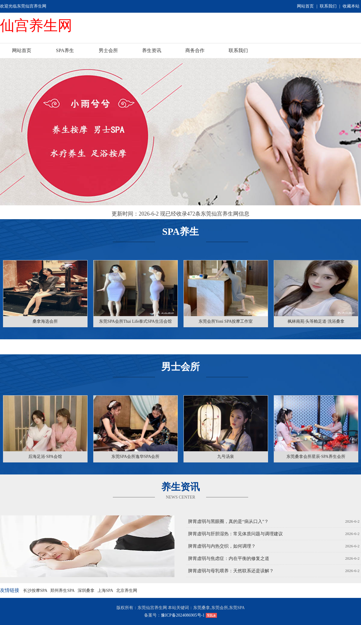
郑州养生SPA (62, 590)
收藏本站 (351, 6)
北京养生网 (126, 590)
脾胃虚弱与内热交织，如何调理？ (222, 546)
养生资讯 (151, 50)
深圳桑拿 (86, 590)
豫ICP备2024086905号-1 (183, 615)
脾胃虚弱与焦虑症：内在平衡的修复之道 (228, 558)
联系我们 (328, 6)
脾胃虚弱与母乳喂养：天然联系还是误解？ (231, 570)
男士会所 (108, 50)
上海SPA (105, 590)
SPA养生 (65, 50)
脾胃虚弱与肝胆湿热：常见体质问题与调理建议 (235, 533)
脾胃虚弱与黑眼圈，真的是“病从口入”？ (228, 521)
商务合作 (195, 50)
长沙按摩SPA (35, 590)
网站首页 (305, 6)
